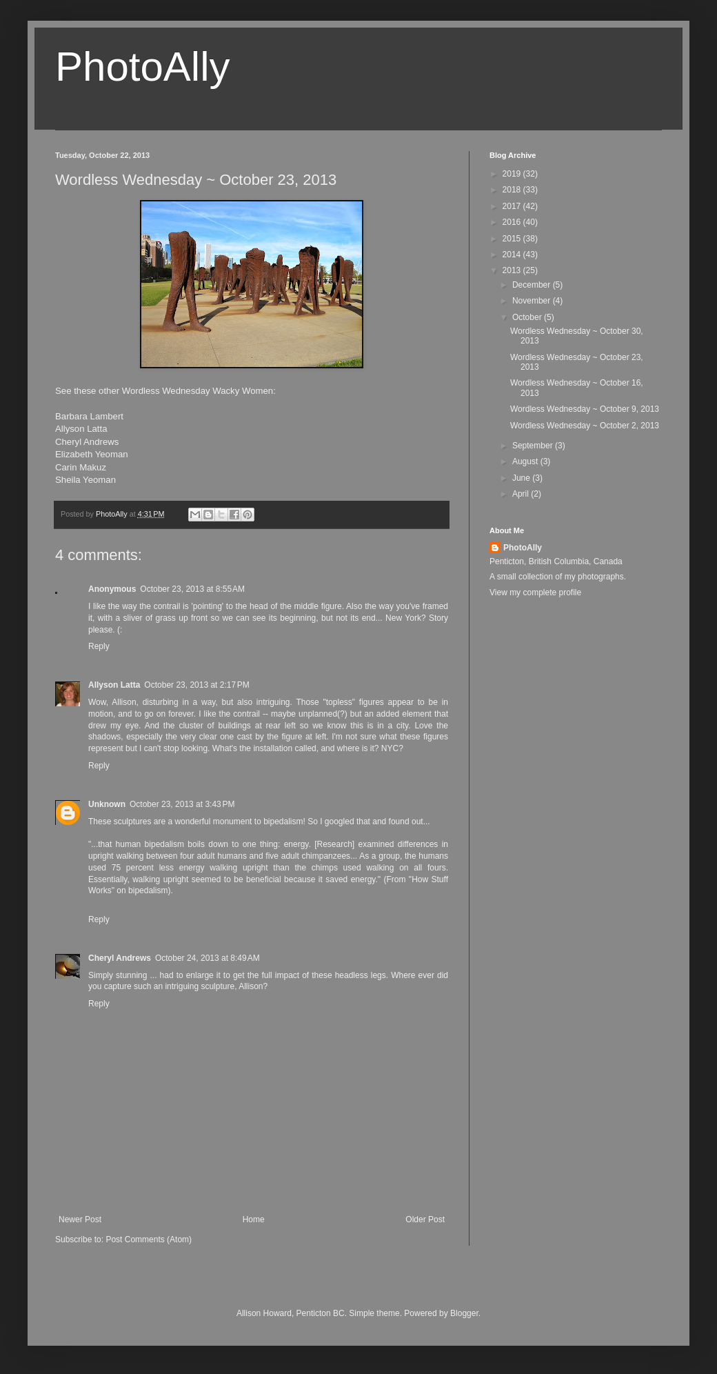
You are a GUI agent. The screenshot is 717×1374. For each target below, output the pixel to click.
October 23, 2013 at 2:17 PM (196, 685)
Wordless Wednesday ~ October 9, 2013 (584, 409)
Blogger (464, 1313)
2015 (513, 238)
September (533, 445)
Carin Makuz (80, 467)
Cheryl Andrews (87, 442)
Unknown (106, 804)
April (521, 494)
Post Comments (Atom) (148, 1239)
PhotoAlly (142, 66)
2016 (513, 222)
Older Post (425, 1219)
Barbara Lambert (89, 416)
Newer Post (80, 1219)
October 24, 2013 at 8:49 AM (207, 958)
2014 (513, 254)
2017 (513, 206)
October (528, 317)
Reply (99, 646)
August (526, 461)
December (532, 285)
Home (254, 1219)
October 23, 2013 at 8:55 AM (192, 589)
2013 (513, 270)
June (522, 478)
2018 (513, 190)
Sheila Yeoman (85, 480)
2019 (513, 174)
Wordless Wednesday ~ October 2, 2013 (584, 425)
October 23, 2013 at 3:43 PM (182, 804)
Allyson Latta (81, 429)
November (532, 301)
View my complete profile (535, 592)
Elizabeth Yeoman (91, 454)
